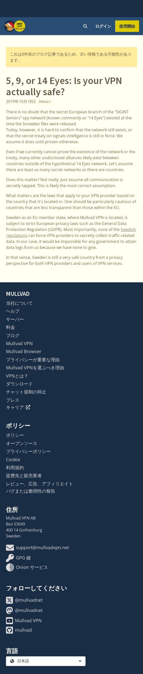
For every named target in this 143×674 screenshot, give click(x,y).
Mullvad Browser (23, 351)
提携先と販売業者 (24, 475)
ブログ (12, 335)
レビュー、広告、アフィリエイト (39, 484)
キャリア (18, 407)
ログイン (103, 26)
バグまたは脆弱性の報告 (30, 491)
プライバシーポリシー (28, 451)
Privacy (45, 102)
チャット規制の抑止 (26, 392)
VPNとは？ (17, 376)
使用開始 (127, 26)
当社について (19, 303)
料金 (10, 327)
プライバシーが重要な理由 (33, 360)
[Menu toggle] (19, 26)
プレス (12, 400)
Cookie (13, 459)
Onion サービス (27, 567)
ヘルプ (12, 311)
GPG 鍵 (18, 558)
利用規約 (15, 467)
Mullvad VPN (19, 343)
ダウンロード (19, 384)
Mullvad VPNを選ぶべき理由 (35, 368)
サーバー (15, 319)
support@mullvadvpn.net (37, 548)
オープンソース (21, 443)
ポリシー (15, 435)
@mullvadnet (24, 600)
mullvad (19, 630)
